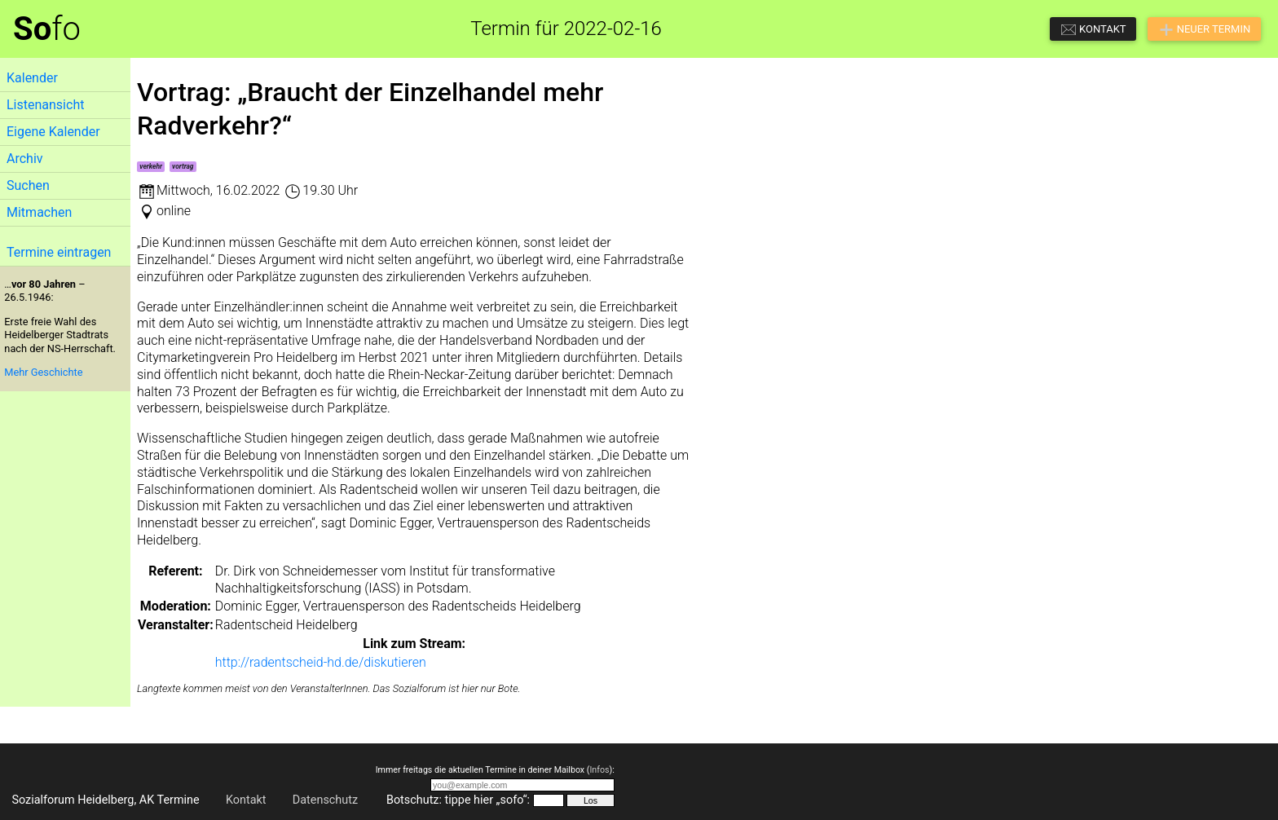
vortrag (182, 166)
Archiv (25, 158)
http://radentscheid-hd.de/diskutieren (320, 662)
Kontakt (246, 800)
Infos (599, 770)
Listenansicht (45, 104)
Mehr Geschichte (43, 372)
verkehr (150, 166)
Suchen (28, 185)
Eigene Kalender (53, 131)
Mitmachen (39, 212)
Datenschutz (325, 800)
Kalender (32, 78)
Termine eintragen (59, 252)
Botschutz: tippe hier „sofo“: (458, 800)
